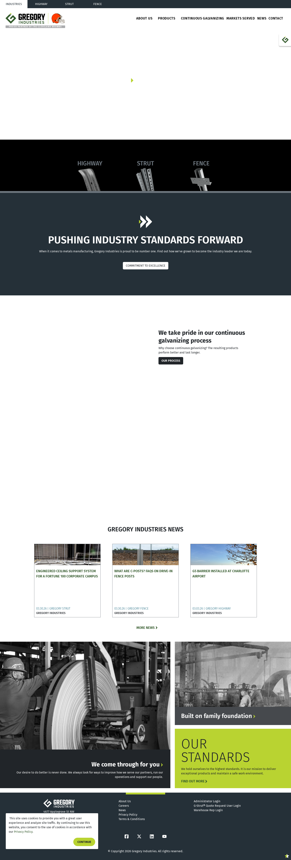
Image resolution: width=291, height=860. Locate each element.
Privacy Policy (23, 831)
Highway (41, 4)
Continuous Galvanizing (202, 18)
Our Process (170, 360)
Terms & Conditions (132, 819)
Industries (14, 4)
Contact (276, 18)
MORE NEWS (145, 628)
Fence (97, 4)
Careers (124, 805)
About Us (144, 18)
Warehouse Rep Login (208, 810)
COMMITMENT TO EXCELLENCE (145, 265)
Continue (84, 842)
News (262, 18)
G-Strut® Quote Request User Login (217, 805)
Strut (69, 4)
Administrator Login (207, 801)
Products (166, 18)
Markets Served (240, 18)
